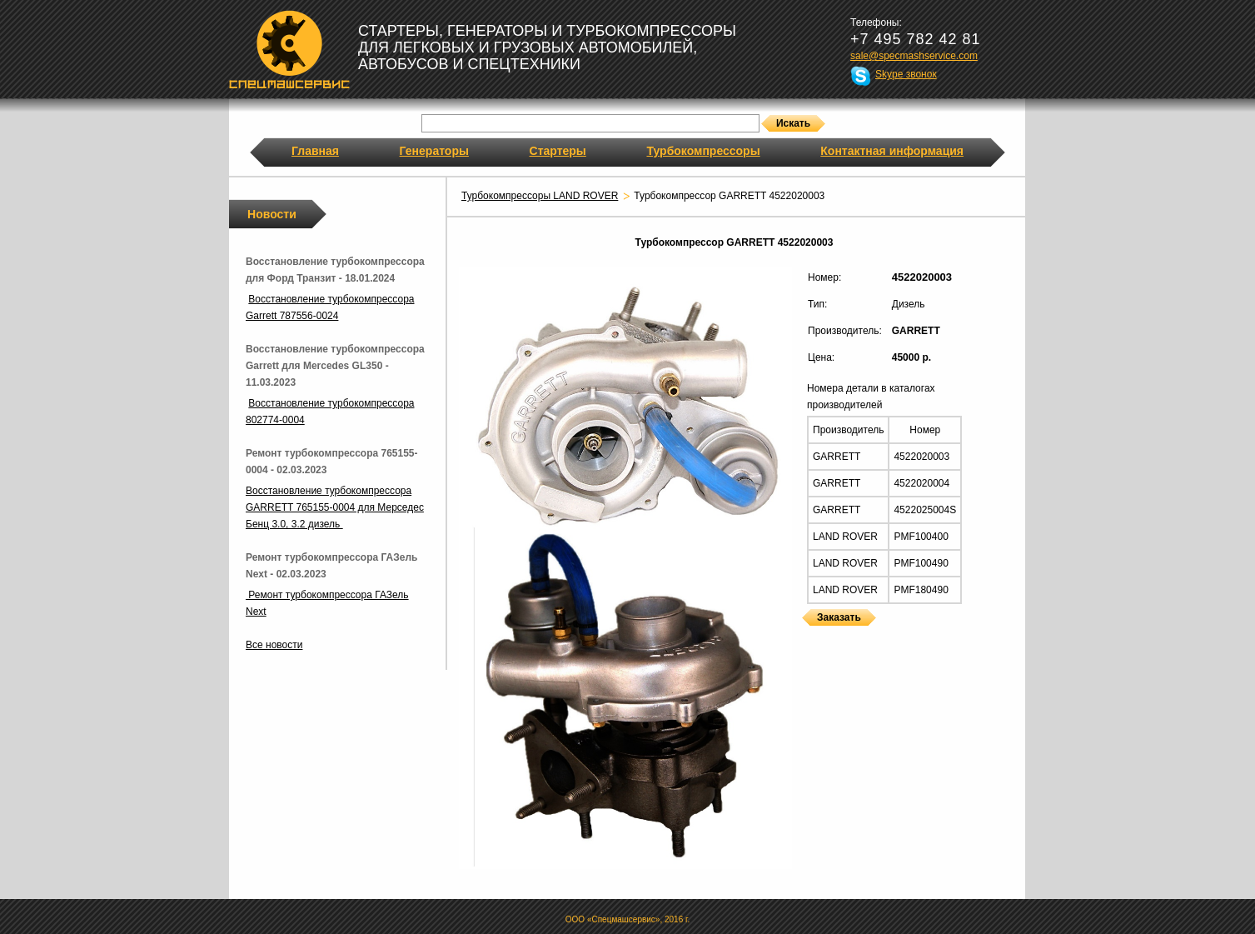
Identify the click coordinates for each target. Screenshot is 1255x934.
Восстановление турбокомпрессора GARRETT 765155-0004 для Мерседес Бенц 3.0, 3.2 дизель (335, 507)
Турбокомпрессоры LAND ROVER (539, 196)
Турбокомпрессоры (702, 150)
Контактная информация (892, 150)
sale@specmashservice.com (914, 56)
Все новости (274, 645)
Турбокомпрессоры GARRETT (808, 636)
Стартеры (558, 150)
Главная (315, 150)
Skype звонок (906, 74)
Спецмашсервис (289, 49)
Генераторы (434, 150)
